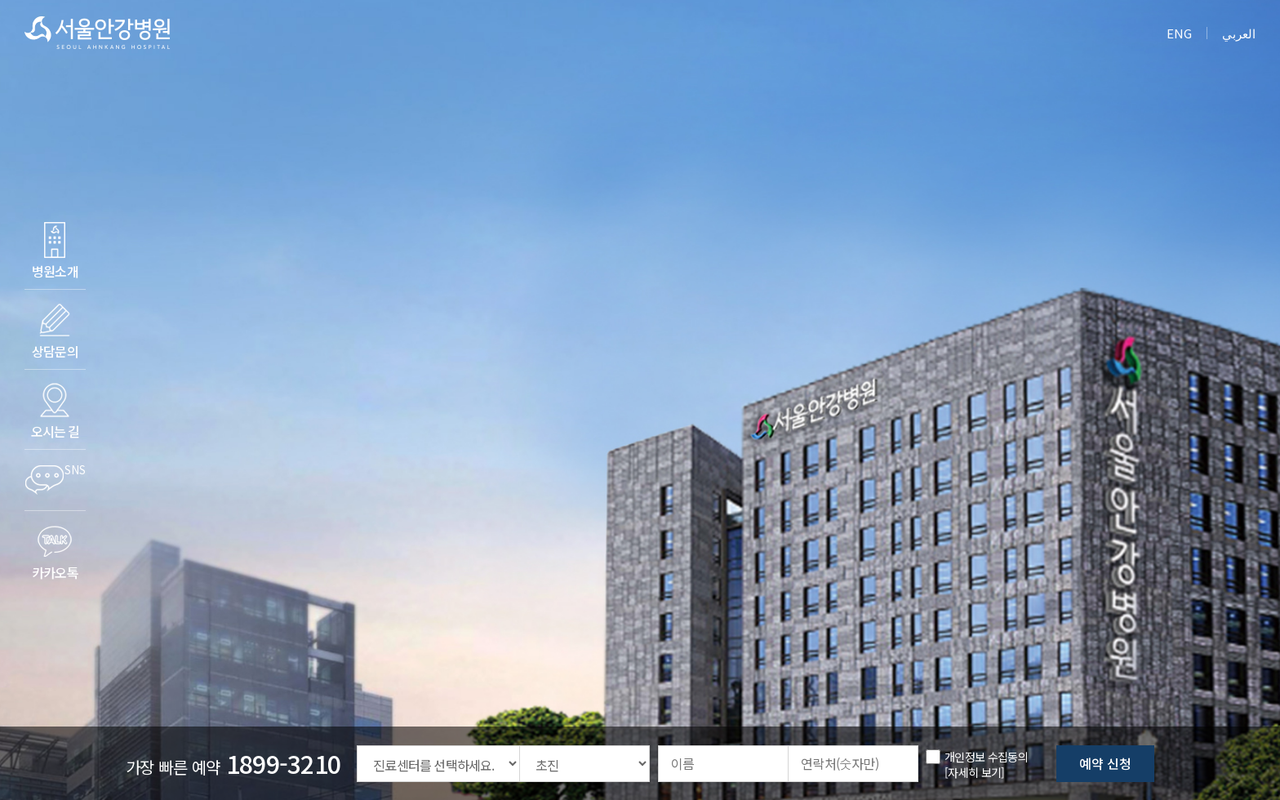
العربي (1239, 33)
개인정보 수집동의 (986, 756)
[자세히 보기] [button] (974, 772)
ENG (1179, 33)
